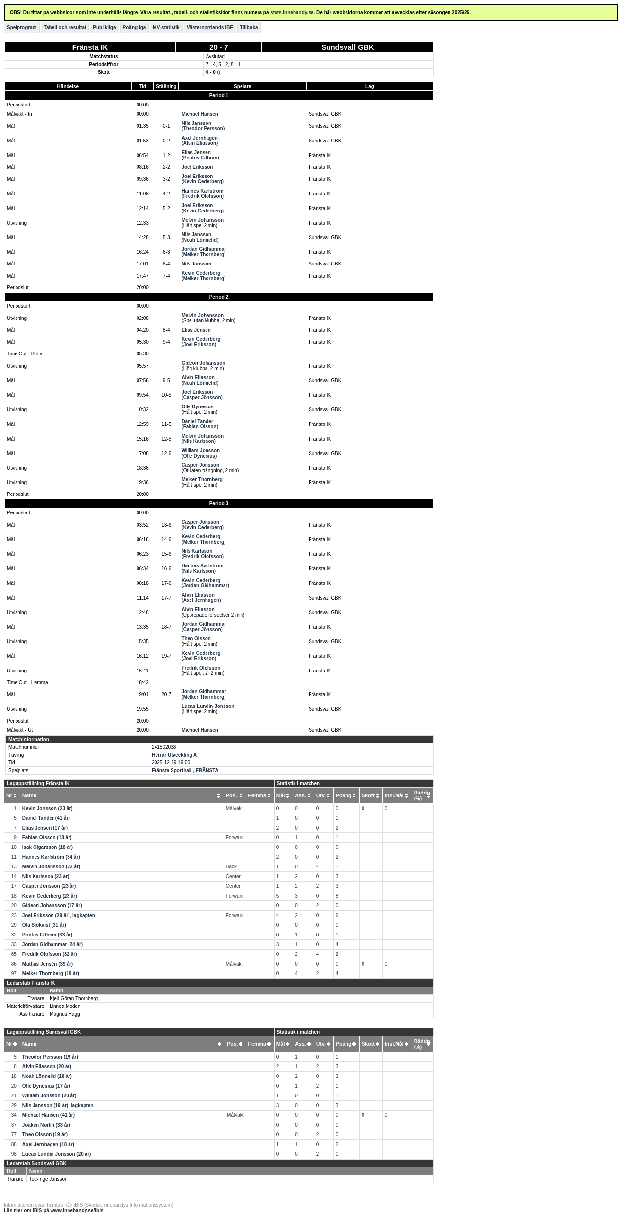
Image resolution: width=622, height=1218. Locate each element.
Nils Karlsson (198, 441)
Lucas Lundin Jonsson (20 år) (56, 1154)
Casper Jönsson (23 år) (49, 886)
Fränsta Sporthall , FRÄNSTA (185, 770)
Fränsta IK (90, 47)
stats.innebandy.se (291, 12)
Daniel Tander (197, 421)
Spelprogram (22, 27)
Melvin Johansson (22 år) (51, 866)
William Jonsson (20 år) (49, 1095)
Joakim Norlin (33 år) (46, 1125)
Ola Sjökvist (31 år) (44, 925)
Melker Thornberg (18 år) (50, 973)
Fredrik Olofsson (202, 196)
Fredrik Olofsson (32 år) (49, 954)
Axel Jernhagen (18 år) (48, 1144)
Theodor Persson (203, 128)
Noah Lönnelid (200, 240)
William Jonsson (200, 450)
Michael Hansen (199, 114)
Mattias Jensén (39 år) (47, 964)
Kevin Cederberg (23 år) (49, 896)
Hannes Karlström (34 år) (51, 857)
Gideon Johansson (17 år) (52, 905)
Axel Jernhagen (199, 138)
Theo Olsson (196, 638)
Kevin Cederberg (202, 181)
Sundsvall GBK (347, 47)
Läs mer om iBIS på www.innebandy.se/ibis (54, 1210)
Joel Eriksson (197, 167)
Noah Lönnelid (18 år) (47, 1076)
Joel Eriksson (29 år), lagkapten (58, 915)
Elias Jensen (196, 152)
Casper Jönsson (202, 397)
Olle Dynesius (197, 406)
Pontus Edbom (200, 157)
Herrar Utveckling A (174, 755)
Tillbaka (249, 27)
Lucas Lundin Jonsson (207, 706)
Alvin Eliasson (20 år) (46, 1066)
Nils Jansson (196, 123)
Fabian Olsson (200, 426)
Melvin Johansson (202, 220)
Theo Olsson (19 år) (45, 1134)
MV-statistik (166, 27)
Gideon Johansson (203, 363)
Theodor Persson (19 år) (50, 1056)
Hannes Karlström (202, 191)
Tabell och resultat (65, 27)
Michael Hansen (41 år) (48, 1115)
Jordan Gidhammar (203, 249)
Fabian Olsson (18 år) (47, 837)
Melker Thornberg (203, 254)
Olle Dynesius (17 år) (46, 1086)
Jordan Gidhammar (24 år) (52, 944)
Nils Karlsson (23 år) (45, 876)
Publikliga (104, 27)
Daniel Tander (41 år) (46, 818)
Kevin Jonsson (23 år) (47, 808)
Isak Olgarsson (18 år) (47, 847)
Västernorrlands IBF (210, 27)
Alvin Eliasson (199, 143)
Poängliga (134, 27)
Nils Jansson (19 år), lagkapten (58, 1105)
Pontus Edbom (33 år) (47, 934)
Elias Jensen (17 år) (45, 827)
